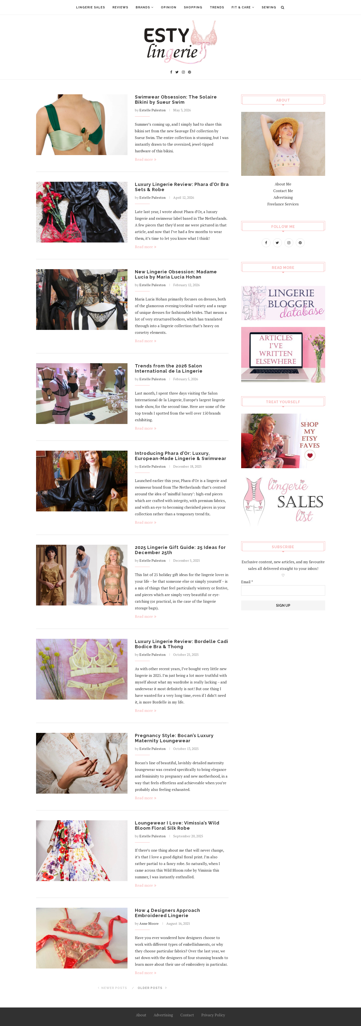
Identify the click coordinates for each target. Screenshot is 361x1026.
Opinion (168, 7)
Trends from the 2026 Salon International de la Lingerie (169, 368)
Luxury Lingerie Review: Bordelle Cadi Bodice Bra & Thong (181, 644)
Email (247, 581)
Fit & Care (241, 7)
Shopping (193, 7)
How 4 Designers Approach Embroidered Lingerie (167, 913)
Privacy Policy (213, 1014)
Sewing (269, 7)
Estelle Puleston (152, 110)
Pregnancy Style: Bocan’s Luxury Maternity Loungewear (174, 738)
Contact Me (283, 190)
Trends (217, 7)
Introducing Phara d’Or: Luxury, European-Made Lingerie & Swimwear (180, 456)
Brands (143, 7)
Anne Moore (149, 923)
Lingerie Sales (90, 7)
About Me (283, 183)
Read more (145, 159)
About (141, 1014)
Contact (187, 1014)
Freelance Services (283, 203)
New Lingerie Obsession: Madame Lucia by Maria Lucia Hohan (176, 274)
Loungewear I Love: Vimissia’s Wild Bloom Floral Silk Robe (177, 825)
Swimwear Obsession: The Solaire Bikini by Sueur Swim (176, 99)
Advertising (283, 197)
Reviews (120, 7)
